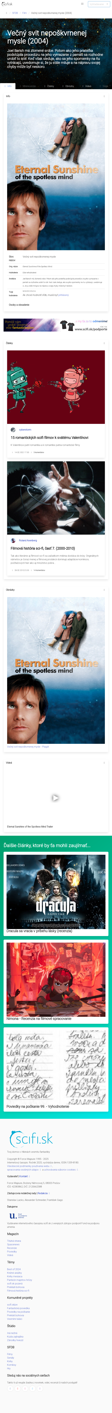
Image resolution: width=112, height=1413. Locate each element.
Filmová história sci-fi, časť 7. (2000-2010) (43, 548)
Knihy (10, 1361)
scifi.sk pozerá (14, 1283)
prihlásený (63, 295)
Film (24, 13)
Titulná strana (14, 1240)
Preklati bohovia (15, 1315)
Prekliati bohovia (15, 1287)
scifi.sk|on (12, 1304)
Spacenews (13, 1244)
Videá (10, 1255)
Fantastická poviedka (18, 1308)
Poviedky (12, 1251)
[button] (82, 4)
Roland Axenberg (28, 540)
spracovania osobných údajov (24, 1169)
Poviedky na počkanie (18, 1311)
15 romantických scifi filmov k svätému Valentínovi (49, 438)
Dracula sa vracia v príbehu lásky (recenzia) (39, 931)
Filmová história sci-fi (18, 1290)
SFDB (15, 13)
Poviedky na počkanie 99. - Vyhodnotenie (38, 1107)
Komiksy (11, 1364)
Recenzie (12, 1248)
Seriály (10, 1357)
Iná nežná (12, 1333)
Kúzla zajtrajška (15, 1336)
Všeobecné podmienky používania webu (29, 1166)
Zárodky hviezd (15, 1340)
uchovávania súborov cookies (61, 1169)
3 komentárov (39, 452)
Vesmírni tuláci (14, 1319)
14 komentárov (39, 570)
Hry (9, 1368)
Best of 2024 (14, 1269)
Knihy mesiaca (14, 1276)
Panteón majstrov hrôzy (19, 1280)
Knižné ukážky (14, 1272)
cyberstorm (25, 429)
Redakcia (44, 1193)
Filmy (10, 1354)
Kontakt (25, 1176)
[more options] (104, 96)
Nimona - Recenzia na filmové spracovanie (39, 1019)
